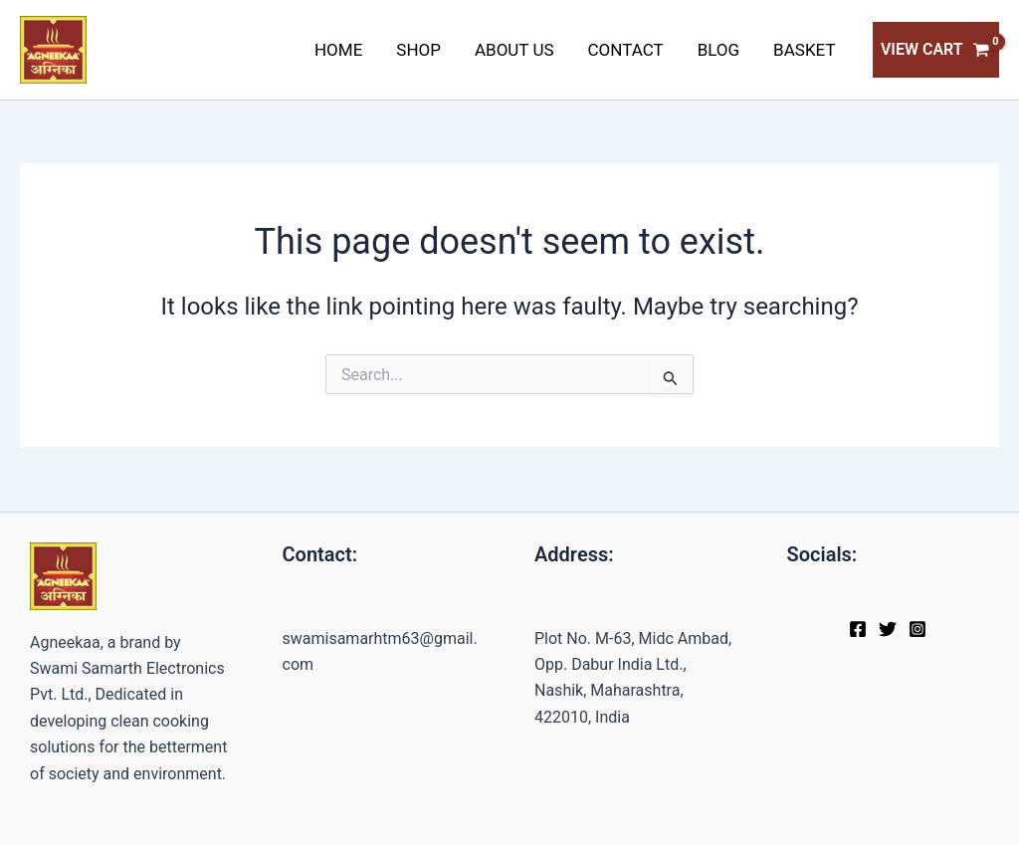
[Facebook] (858, 629)
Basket (804, 50)
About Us (514, 50)
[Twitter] (888, 629)
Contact (626, 50)
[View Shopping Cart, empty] (936, 50)
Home (338, 50)
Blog (718, 50)
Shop (418, 50)
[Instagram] (917, 629)
